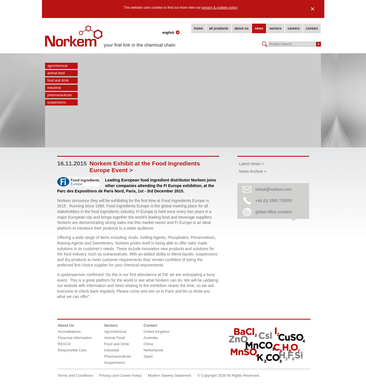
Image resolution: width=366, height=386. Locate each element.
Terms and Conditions (75, 375)
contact (312, 28)
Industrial (54, 88)
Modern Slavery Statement (169, 375)
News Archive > (252, 171)
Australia (151, 338)
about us (242, 28)
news (259, 28)
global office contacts (273, 212)
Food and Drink (58, 80)
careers (294, 28)
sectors (275, 28)
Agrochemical (57, 66)
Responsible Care (72, 350)
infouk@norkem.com (273, 189)
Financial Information (75, 338)
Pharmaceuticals (59, 95)
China (148, 344)
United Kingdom (157, 331)
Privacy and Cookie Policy (120, 375)
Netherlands (153, 350)
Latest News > (251, 163)
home (198, 28)
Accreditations (69, 331)
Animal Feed (56, 73)
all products (218, 28)
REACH (64, 344)
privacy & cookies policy (220, 8)
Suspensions (56, 102)
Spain (148, 356)
